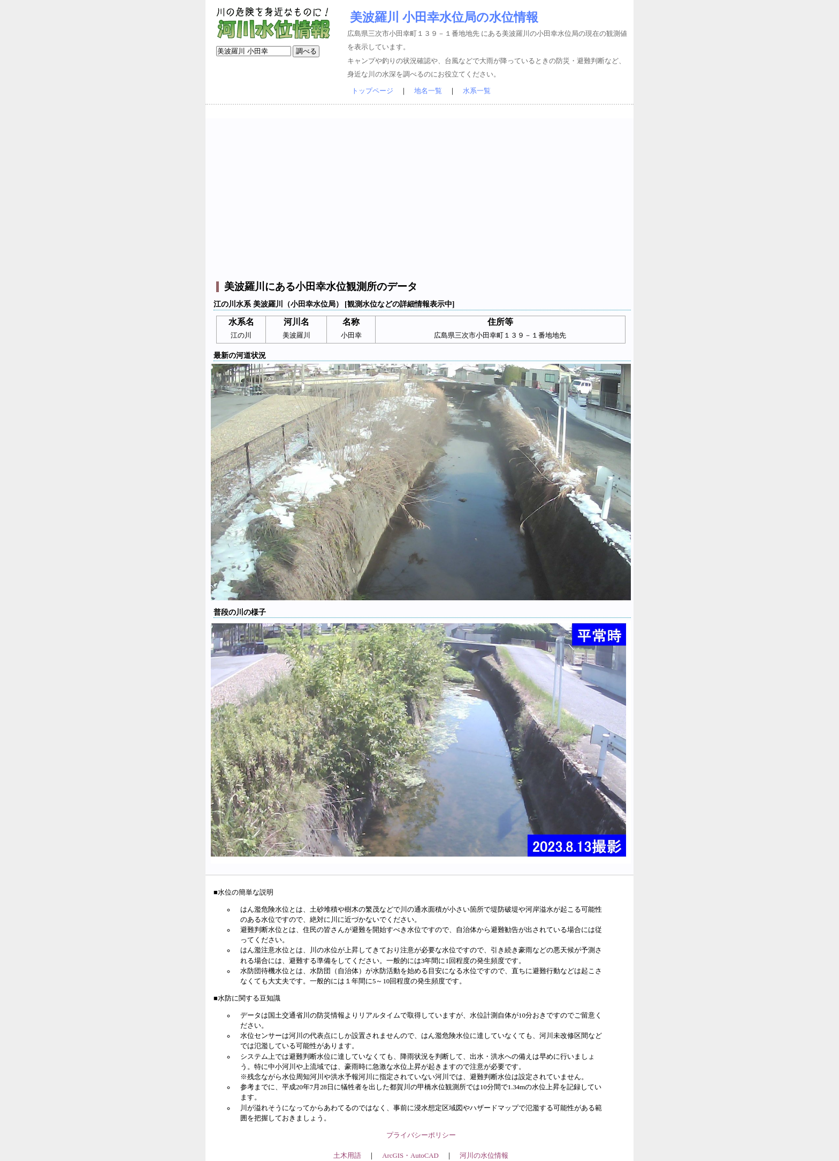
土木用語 (347, 1155)
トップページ (372, 91)
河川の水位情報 (484, 1155)
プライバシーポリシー (421, 1135)
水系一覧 (477, 91)
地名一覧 (428, 91)
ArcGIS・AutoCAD (410, 1155)
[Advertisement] (421, 193)
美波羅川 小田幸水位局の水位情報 (444, 17)
